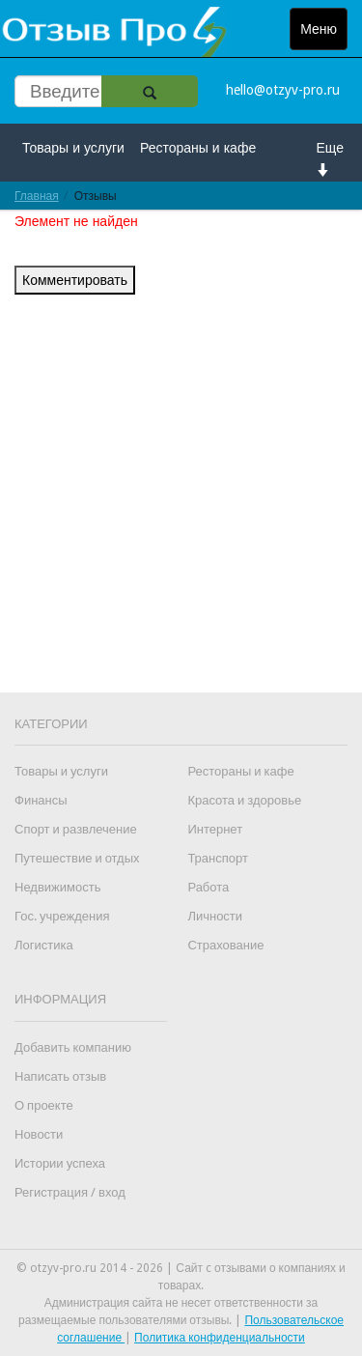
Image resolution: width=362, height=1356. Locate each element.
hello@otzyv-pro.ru (283, 90)
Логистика (43, 945)
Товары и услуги (73, 147)
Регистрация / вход (69, 1192)
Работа (208, 887)
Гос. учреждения (61, 916)
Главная (36, 195)
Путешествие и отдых (77, 858)
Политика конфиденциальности (219, 1337)
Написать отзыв (60, 1076)
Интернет (214, 829)
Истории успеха (59, 1163)
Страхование (225, 945)
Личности (214, 916)
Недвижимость (57, 887)
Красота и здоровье (244, 800)
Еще (331, 158)
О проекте (43, 1105)
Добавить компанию (72, 1047)
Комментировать (74, 280)
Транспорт (217, 858)
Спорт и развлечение (75, 829)
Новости (38, 1134)
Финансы (41, 800)
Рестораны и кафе (198, 147)
